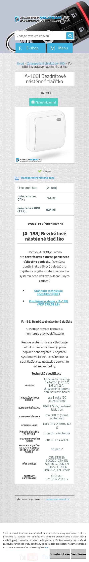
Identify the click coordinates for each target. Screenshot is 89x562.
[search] (69, 36)
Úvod (20, 63)
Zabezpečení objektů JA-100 (46, 63)
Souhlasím (78, 554)
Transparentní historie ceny (35, 178)
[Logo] (42, 20)
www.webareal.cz (57, 499)
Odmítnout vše (60, 554)
